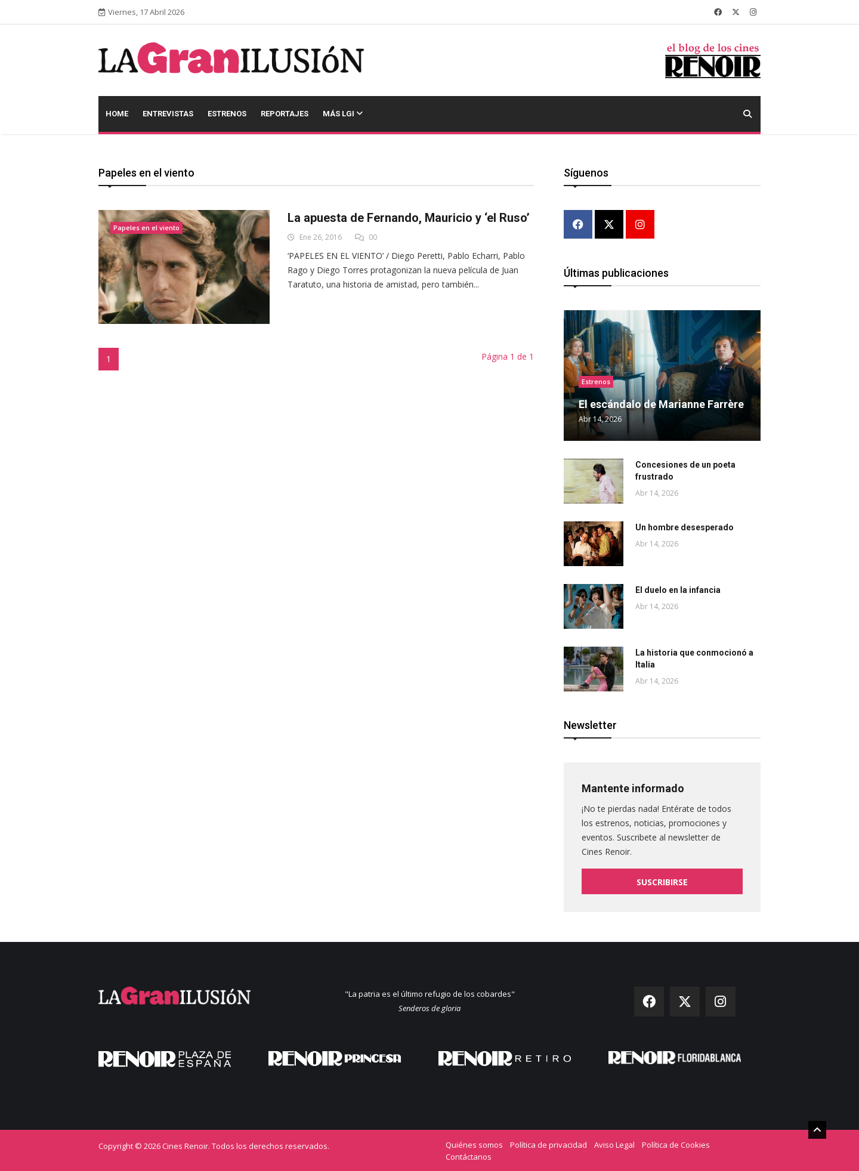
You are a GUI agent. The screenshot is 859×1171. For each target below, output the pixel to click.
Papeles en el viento (146, 227)
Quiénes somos (474, 1144)
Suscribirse (662, 882)
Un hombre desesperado (684, 527)
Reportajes (284, 113)
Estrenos (227, 113)
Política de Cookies (676, 1144)
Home (117, 113)
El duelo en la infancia (678, 590)
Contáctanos (469, 1156)
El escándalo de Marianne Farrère (661, 404)
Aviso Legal (614, 1144)
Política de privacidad (548, 1144)
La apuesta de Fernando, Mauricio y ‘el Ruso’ (409, 218)
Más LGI (343, 113)
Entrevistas (168, 113)
